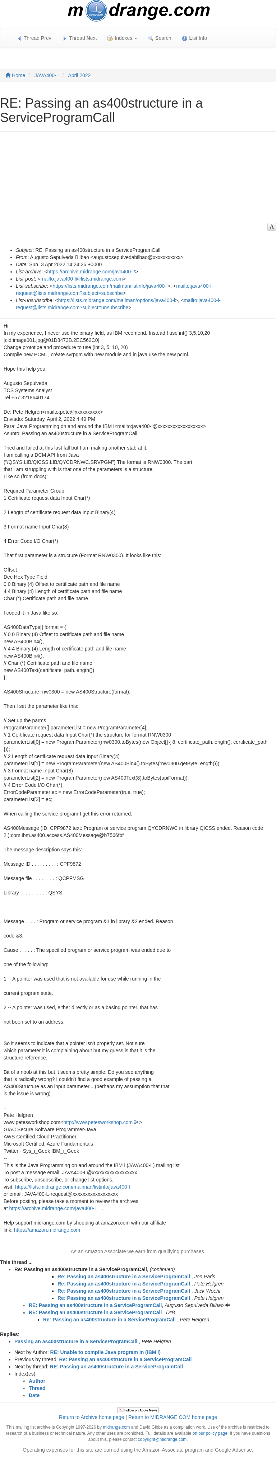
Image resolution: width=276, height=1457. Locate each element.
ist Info (194, 38)
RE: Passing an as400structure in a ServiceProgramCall (95, 1305)
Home (15, 75)
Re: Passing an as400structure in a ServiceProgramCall (124, 1276)
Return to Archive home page (91, 1417)
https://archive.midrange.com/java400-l (52, 1208)
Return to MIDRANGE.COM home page (172, 1417)
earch (159, 38)
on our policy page (210, 1433)
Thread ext (79, 38)
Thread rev (34, 38)
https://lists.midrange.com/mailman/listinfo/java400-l (109, 286)
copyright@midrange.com (162, 1439)
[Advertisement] (134, 192)
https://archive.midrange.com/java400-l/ (91, 271)
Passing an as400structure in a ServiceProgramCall (75, 1341)
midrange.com (116, 1427)
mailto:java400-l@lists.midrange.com (82, 279)
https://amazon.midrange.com (47, 1230)
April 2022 (79, 75)
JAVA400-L (46, 75)
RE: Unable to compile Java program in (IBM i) (105, 1352)
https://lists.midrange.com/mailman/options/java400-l (116, 300)
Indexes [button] (122, 38)
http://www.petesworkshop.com (98, 1122)
